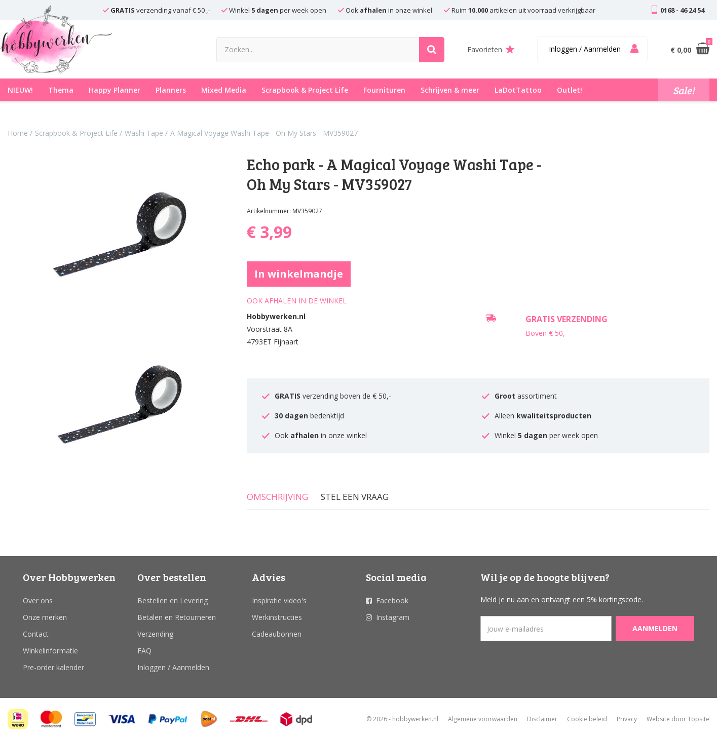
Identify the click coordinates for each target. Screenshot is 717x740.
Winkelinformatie (50, 650)
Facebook (392, 600)
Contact (36, 634)
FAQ (144, 650)
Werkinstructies (277, 617)
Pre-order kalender (53, 667)
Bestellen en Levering (172, 600)
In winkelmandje (298, 274)
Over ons (38, 600)
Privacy (627, 719)
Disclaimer (542, 719)
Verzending (155, 634)
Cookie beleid (587, 719)
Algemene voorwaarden (482, 719)
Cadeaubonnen (276, 634)
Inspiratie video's (279, 600)
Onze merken (45, 617)
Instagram (392, 617)
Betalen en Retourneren (176, 617)
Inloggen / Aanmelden (173, 667)
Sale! (684, 90)
